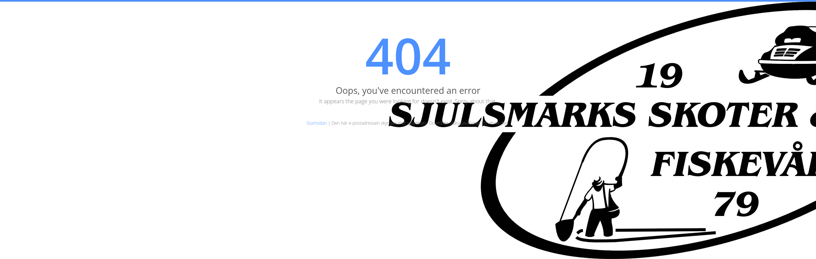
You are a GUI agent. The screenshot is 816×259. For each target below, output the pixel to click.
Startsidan (317, 123)
